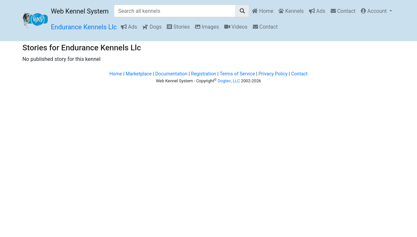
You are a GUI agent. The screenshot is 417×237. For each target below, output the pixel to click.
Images (207, 27)
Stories (178, 27)
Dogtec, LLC (229, 80)
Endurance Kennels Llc (84, 27)
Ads (317, 11)
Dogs (152, 27)
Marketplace (139, 74)
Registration (203, 74)
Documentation (171, 74)
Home (262, 11)
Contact (343, 11)
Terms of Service (237, 74)
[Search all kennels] (175, 11)
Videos (236, 27)
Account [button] (374, 11)
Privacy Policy (273, 74)
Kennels (291, 11)
